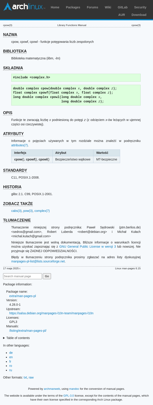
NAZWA (10, 34)
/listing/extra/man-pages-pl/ (27, 330)
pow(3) (28, 211)
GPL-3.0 (68, 395)
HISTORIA (12, 187)
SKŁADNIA (13, 68)
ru (10, 370)
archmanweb (52, 388)
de (11, 352)
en (11, 357)
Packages (73, 7)
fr (10, 361)
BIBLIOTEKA (15, 51)
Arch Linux (24, 6)
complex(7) (42, 211)
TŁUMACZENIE (17, 220)
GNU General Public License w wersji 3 (87, 246)
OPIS (7, 113)
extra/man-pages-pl (22, 296)
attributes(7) (19, 145)
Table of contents (18, 338)
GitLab (122, 7)
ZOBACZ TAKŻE (18, 204)
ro (10, 365)
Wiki (108, 7)
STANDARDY (15, 170)
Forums (92, 7)
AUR (121, 15)
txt (25, 377)
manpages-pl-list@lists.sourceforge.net (38, 261)
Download (139, 15)
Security (140, 7)
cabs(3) (16, 211)
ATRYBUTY (13, 134)
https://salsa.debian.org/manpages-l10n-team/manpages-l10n (51, 313)
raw (31, 377)
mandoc (74, 388)
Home (55, 7)
